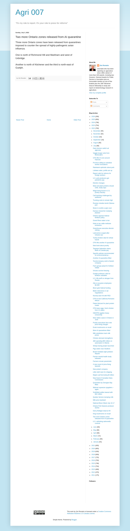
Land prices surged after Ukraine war (101, 234)
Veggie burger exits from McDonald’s (101, 154)
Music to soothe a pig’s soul (102, 208)
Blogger (74, 520)
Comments (95, 106)
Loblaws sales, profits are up (102, 170)
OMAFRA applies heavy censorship (101, 314)
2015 (93, 463)
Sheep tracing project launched (103, 346)
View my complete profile (97, 93)
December (97, 131)
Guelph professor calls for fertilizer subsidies (101, 274)
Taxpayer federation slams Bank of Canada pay (102, 249)
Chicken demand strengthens (103, 338)
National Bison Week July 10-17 (104, 403)
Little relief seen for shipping (102, 372)
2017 (93, 457)
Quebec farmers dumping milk (103, 397)
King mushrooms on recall (102, 414)
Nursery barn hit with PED (101, 296)
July (94, 146)
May (95, 430)
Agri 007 (29, 12)
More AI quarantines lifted (101, 330)
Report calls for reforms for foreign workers (102, 174)
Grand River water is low (101, 220)
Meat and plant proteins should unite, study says (103, 187)
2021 (93, 445)
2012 (93, 472)
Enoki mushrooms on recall (102, 327)
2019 (93, 451)
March (95, 436)
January (96, 442)
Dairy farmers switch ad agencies (101, 149)
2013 (93, 469)
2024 (93, 122)
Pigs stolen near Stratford (101, 349)
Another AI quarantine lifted (102, 258)
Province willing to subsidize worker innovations (102, 163)
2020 (93, 448)
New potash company (100, 369)
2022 (93, 128)
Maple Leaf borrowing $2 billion (103, 375)
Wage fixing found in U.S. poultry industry (101, 191)
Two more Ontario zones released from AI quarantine (103, 417)
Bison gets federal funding (102, 288)
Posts (93, 102)
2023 (93, 125)
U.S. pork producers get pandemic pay (101, 179)
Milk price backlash (99, 400)
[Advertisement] (48, 100)
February (96, 439)
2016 (93, 460)
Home (49, 120)
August (96, 143)
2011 (93, 475)
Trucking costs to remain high (103, 200)
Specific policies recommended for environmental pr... (103, 254)
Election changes (98, 183)
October (96, 137)
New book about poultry (101, 245)
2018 (93, 454)
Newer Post (20, 120)
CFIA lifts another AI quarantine (103, 243)
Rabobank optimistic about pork (103, 167)
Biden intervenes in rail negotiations (100, 292)
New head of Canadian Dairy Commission (102, 379)
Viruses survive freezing (101, 271)
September (97, 140)
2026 (93, 116)
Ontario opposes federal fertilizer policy (101, 216)
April (95, 433)
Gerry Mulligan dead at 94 (101, 411)
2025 (93, 119)
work (72, 511)
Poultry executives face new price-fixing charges (102, 323)
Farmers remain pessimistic (102, 361)
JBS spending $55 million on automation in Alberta (102, 342)
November (97, 134)
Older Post (77, 120)
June (95, 427)
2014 (93, 466)
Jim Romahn (104, 65)
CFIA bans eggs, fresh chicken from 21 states (103, 309)
